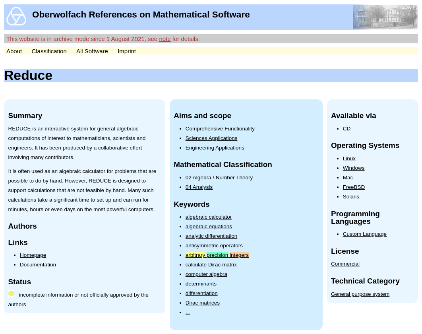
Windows (354, 168)
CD (347, 129)
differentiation (202, 293)
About (14, 51)
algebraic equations (209, 226)
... (188, 312)
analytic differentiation (211, 236)
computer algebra (206, 274)
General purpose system (360, 294)
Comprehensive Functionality (220, 129)
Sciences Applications (212, 138)
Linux (349, 158)
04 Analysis (199, 187)
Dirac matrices (203, 303)
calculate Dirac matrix (211, 265)
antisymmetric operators (214, 246)
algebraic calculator (209, 217)
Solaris (351, 197)
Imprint (127, 51)
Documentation (38, 265)
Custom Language (365, 234)
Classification (48, 51)
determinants (201, 284)
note (164, 38)
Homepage (33, 255)
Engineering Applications (215, 148)
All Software (92, 51)
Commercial (345, 264)
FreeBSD (354, 187)
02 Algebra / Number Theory (219, 178)
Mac (348, 178)
